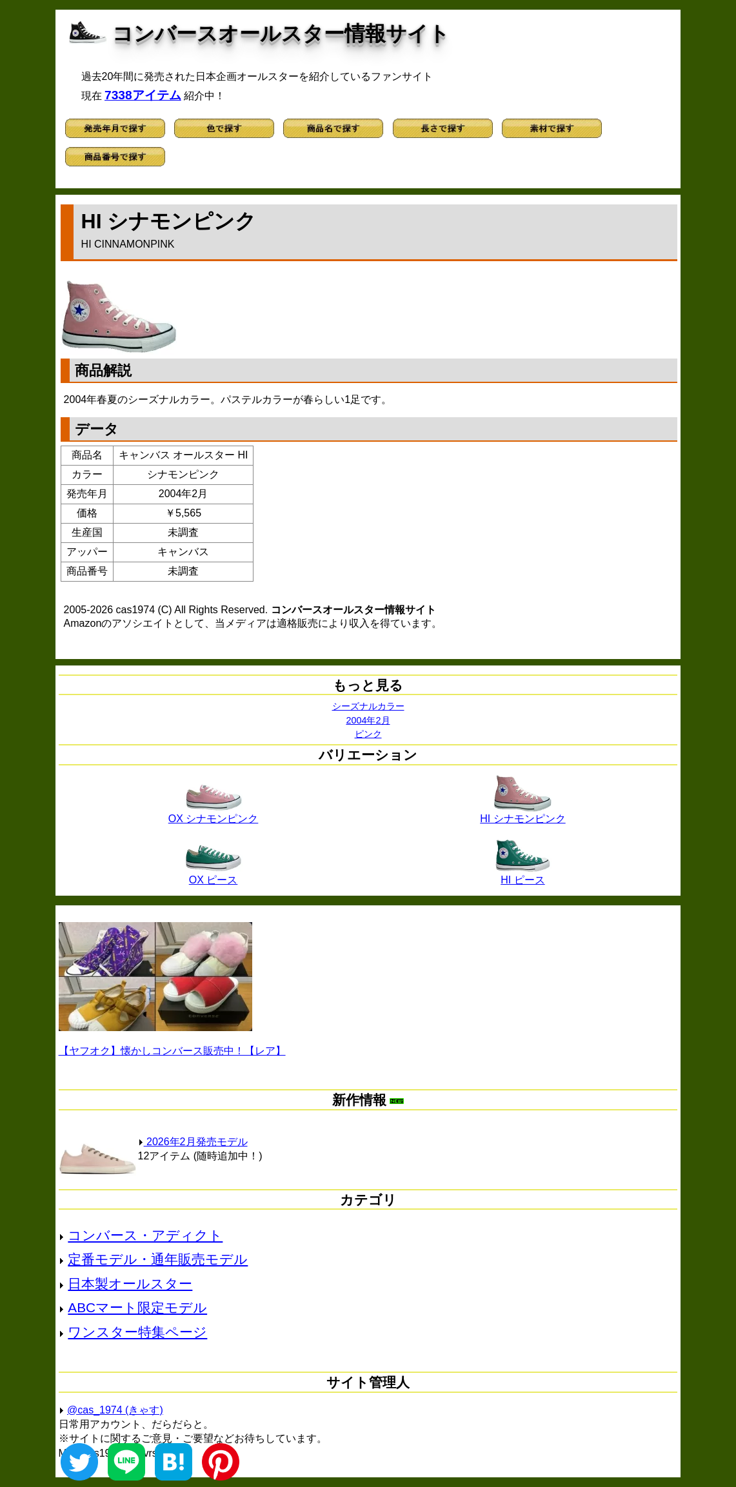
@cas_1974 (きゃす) (115, 1409)
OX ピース (213, 875)
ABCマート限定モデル (137, 1307)
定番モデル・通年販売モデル (158, 1259)
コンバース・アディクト (145, 1235)
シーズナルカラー (368, 706)
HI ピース (522, 875)
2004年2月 (368, 720)
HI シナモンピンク (522, 813)
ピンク (368, 734)
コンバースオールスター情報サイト (281, 33)
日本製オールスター (130, 1283)
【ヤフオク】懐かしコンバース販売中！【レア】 (172, 1050)
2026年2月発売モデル (193, 1141)
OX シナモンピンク (213, 813)
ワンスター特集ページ (137, 1332)
